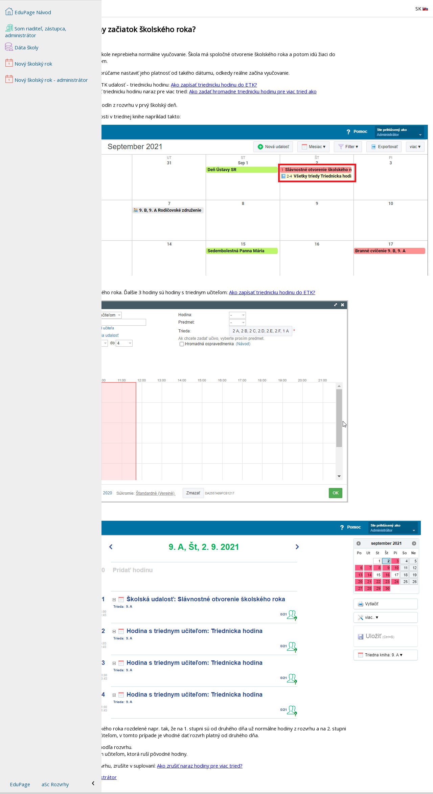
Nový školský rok (28, 63)
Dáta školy (21, 47)
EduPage (20, 784)
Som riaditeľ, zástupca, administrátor (35, 31)
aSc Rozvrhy (55, 784)
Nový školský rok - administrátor (181, 777)
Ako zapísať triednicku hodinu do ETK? (315, 84)
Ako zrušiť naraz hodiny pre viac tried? (301, 765)
